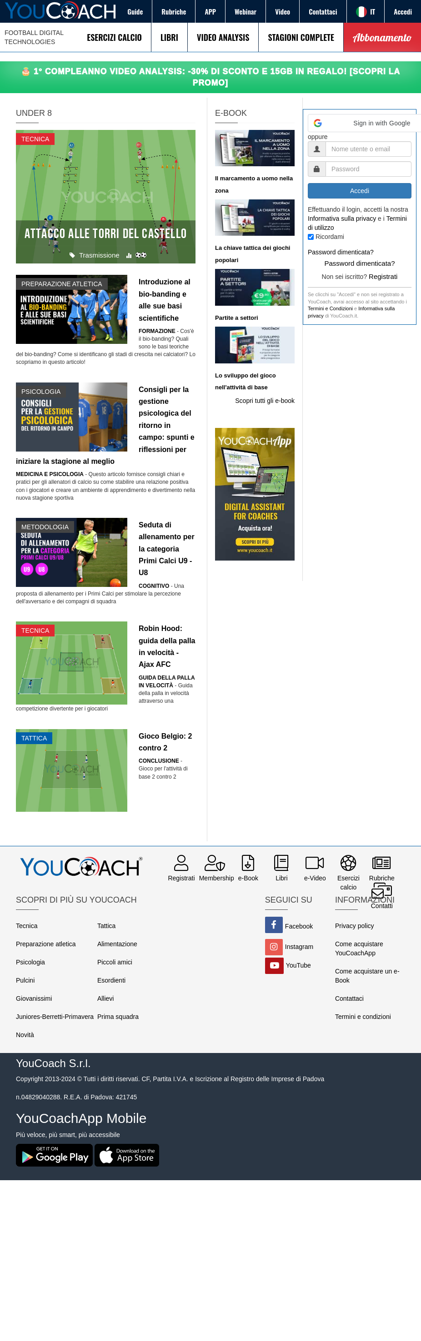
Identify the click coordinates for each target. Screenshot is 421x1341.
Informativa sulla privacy (342, 218)
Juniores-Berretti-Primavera (55, 1016)
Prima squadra (118, 1016)
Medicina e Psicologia (50, 474)
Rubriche (173, 11)
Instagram (299, 946)
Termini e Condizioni (330, 308)
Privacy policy (354, 925)
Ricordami (330, 236)
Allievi (105, 998)
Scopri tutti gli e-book (265, 400)
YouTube (298, 965)
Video (282, 11)
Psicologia (30, 962)
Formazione (157, 331)
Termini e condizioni (363, 1016)
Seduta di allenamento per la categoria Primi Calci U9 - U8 (167, 549)
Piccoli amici (114, 962)
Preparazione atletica (46, 944)
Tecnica (26, 925)
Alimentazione (117, 944)
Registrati (383, 276)
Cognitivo (154, 586)
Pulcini (25, 980)
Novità (25, 1034)
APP (210, 11)
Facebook (299, 926)
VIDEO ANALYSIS (223, 37)
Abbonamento (382, 37)
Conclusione (159, 761)
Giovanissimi (34, 998)
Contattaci (323, 11)
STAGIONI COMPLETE (301, 37)
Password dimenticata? (341, 252)
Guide (135, 11)
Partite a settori (236, 317)
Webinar (245, 11)
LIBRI (169, 37)
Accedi (403, 11)
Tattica (106, 925)
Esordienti (111, 980)
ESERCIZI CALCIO (114, 37)
